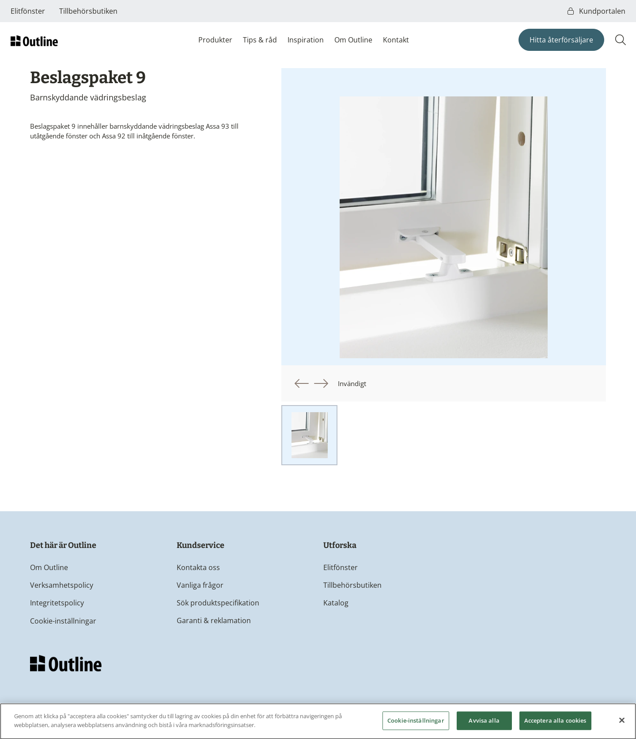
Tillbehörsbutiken (88, 11)
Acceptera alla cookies (555, 723)
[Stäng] (622, 723)
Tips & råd (260, 40)
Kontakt (396, 40)
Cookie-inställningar (63, 620)
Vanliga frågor (200, 585)
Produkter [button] (215, 40)
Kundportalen (596, 11)
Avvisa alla (484, 723)
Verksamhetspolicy (61, 585)
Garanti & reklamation (214, 620)
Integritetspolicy (57, 603)
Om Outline (353, 40)
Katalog (335, 603)
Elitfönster (28, 11)
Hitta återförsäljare (561, 40)
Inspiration (306, 40)
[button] (301, 383)
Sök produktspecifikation (218, 603)
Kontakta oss (198, 567)
